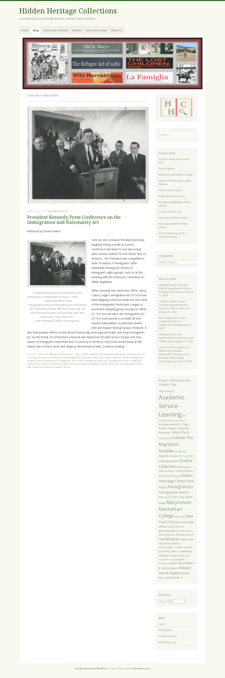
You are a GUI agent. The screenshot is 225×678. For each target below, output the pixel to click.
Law (29, 366)
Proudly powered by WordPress (91, 668)
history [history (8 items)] (163, 487)
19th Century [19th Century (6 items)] (166, 391)
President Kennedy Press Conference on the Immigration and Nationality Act (74, 220)
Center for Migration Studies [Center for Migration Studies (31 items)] (176, 444)
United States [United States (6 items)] (178, 555)
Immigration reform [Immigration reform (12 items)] (174, 492)
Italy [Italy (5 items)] (161, 497)
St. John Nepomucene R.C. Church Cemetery (173, 235)
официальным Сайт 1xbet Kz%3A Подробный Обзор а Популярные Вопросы (175, 288)
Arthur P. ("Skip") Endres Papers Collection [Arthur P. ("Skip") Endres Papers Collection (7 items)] (174, 426)
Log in (162, 624)
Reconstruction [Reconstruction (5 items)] (167, 534)
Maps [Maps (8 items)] (162, 503)
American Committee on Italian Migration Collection (65, 357)
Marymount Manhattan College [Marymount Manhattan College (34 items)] (175, 509)
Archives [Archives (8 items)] (164, 424)
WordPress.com (141, 668)
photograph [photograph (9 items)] (167, 531)
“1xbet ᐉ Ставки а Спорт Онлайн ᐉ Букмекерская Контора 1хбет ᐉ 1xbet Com (175, 305)
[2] (29, 337)
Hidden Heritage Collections (68, 11)
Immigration (50, 360)
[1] (93, 314)
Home (25, 30)
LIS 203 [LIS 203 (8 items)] (173, 497)
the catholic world (60, 366)
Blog (36, 30)
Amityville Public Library (172, 196)
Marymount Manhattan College (176, 174)
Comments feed (167, 636)
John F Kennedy (110, 363)
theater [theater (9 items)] (164, 555)
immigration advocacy (95, 360)
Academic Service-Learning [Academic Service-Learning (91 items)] (172, 405)
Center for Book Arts (170, 211)
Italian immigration (91, 363)
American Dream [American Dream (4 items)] (177, 420)
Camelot (116, 357)
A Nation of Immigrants (101, 354)
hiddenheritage (57, 211)
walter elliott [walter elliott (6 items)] (177, 563)
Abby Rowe (120, 354)
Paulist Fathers (167, 168)
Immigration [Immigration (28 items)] (180, 486)
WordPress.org (167, 642)
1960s (85, 354)
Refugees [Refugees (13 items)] (172, 539)
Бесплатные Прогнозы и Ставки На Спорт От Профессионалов (173, 321)
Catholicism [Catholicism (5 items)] (165, 438)
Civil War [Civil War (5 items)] (188, 455)
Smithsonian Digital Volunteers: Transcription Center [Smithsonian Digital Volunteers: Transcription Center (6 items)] (176, 543)
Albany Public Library (170, 190)
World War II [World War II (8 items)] (174, 577)
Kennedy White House (131, 363)
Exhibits (77, 30)
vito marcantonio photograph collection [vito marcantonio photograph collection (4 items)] (174, 559)
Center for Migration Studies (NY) (55, 354)
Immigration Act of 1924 (70, 360)
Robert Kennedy (41, 366)
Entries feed (165, 630)
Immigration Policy (118, 360)
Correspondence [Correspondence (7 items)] (169, 461)
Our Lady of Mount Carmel (173, 217)
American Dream (102, 357)
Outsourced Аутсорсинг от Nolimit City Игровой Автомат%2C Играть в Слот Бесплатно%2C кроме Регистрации (174, 354)
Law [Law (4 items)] (166, 497)
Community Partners (55, 30)
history (39, 360)
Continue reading (115, 346)
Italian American (71, 363)
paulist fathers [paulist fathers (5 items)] (176, 526)
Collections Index (96, 30)
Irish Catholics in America (49, 363)
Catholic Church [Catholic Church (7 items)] (180, 432)
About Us (116, 30)
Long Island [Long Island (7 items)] (185, 497)
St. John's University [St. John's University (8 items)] (179, 551)
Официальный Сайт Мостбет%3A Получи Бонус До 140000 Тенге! (176, 338)
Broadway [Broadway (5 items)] (164, 432)
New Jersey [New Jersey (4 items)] (179, 516)
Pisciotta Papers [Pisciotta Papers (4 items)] (184, 531)
